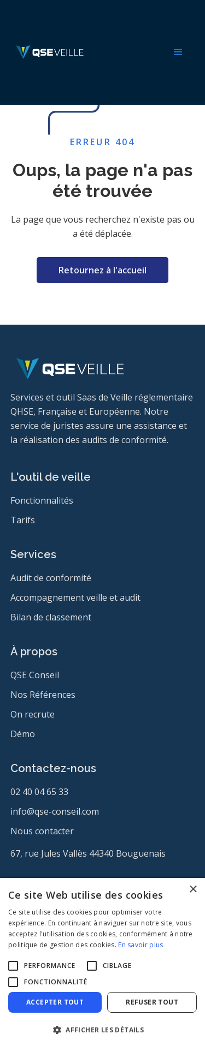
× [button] (193, 890)
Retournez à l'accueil (102, 270)
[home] (47, 52)
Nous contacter (42, 831)
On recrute (32, 714)
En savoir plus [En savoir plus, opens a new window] (140, 944)
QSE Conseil (34, 675)
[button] (178, 52)
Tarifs (22, 520)
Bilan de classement (50, 617)
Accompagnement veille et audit (75, 597)
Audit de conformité (50, 577)
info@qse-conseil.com (54, 811)
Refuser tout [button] (152, 1002)
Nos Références (42, 694)
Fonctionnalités (41, 500)
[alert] (102, 962)
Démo (22, 734)
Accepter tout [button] (55, 1002)
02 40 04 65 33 (39, 791)
